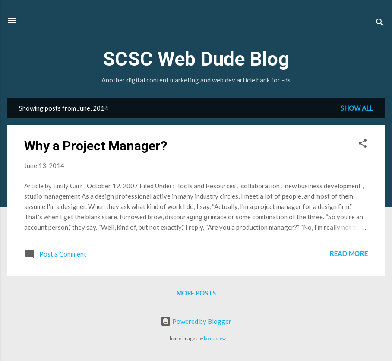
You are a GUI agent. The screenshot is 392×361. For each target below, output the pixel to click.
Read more (348, 253)
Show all (357, 108)
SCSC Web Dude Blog (196, 59)
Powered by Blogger (196, 321)
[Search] (380, 23)
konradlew (215, 338)
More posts (196, 293)
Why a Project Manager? (95, 145)
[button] (362, 144)
